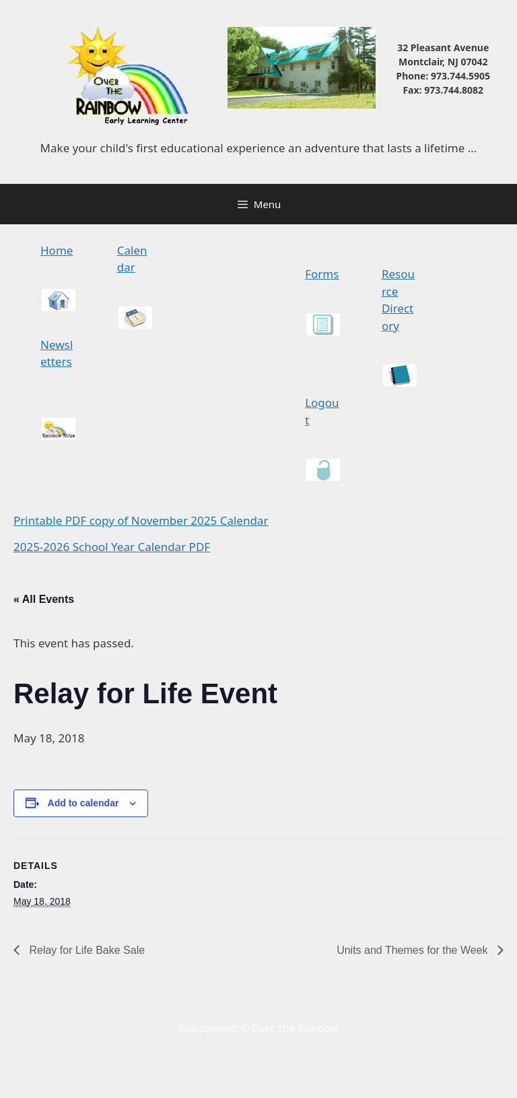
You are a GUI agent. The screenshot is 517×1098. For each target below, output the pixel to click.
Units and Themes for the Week (414, 950)
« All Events (43, 599)
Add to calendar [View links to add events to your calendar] (83, 803)
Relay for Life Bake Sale (85, 950)
